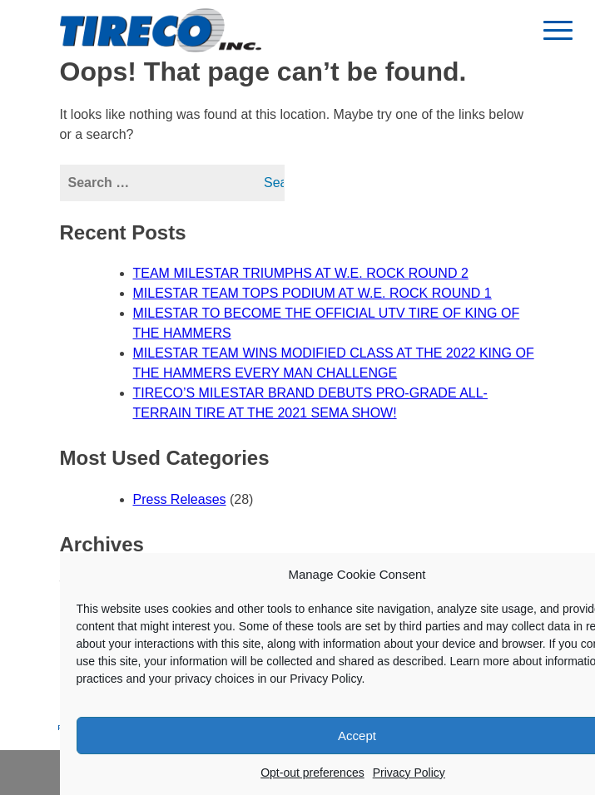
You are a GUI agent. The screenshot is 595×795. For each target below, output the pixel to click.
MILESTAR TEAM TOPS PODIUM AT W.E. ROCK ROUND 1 (312, 293)
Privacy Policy (409, 772)
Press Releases (179, 499)
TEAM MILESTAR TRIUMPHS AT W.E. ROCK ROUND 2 (301, 273)
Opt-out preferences (312, 772)
